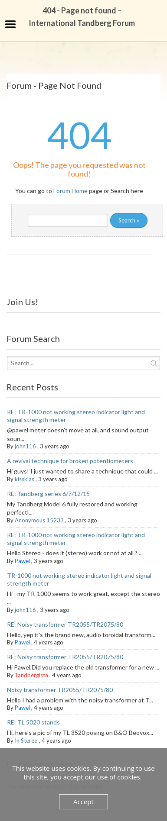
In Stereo (26, 740)
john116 (25, 446)
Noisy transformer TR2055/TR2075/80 (60, 689)
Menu (10, 24)
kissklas (24, 479)
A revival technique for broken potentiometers (70, 460)
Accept (83, 801)
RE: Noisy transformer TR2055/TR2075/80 (65, 624)
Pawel (22, 560)
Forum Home (70, 190)
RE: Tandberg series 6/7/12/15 (48, 493)
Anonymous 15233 (39, 520)
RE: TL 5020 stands (33, 722)
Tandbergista (31, 675)
